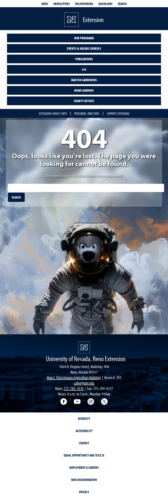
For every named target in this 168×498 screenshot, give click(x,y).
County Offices (84, 101)
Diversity (84, 418)
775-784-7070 (73, 388)
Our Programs (84, 38)
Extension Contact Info (53, 113)
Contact (84, 443)
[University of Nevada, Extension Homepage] (84, 347)
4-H (84, 69)
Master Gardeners (84, 80)
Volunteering (84, 4)
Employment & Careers (84, 467)
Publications (84, 59)
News (44, 4)
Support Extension (118, 113)
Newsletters (61, 4)
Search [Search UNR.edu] (122, 4)
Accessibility (84, 431)
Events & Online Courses (84, 48)
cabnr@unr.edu (84, 383)
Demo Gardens (84, 90)
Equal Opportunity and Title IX (84, 455)
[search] (16, 197)
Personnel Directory (86, 113)
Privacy (84, 492)
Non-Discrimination (84, 479)
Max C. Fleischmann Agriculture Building (74, 377)
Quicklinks (105, 4)
